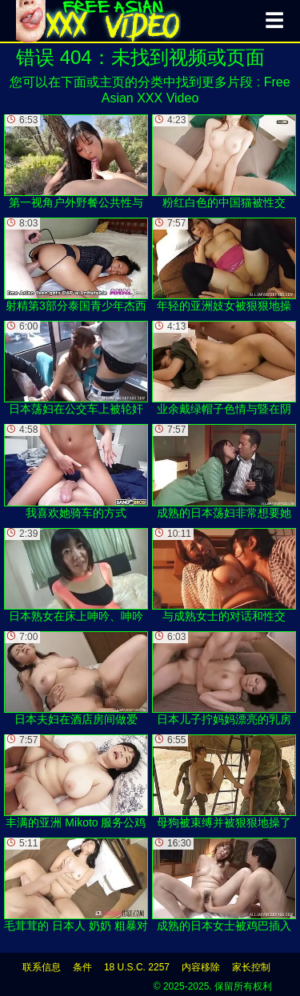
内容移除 (201, 967)
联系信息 (41, 967)
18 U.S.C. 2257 (137, 967)
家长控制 (251, 967)
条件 (82, 967)
